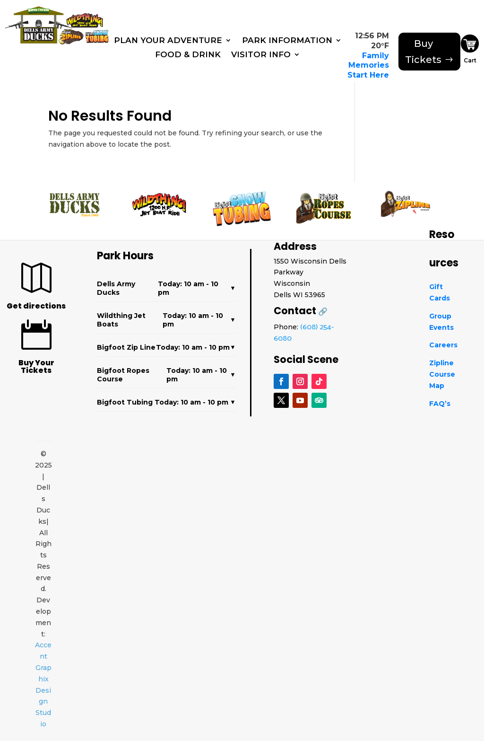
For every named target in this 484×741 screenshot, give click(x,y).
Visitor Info (261, 55)
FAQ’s (439, 403)
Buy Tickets (423, 51)
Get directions (36, 305)
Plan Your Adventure (168, 41)
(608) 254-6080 (304, 333)
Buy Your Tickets (36, 366)
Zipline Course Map (442, 374)
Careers (443, 345)
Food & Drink (188, 55)
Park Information (287, 41)
